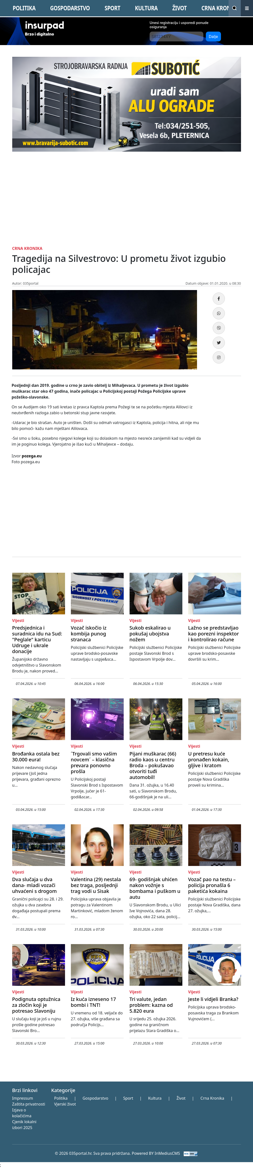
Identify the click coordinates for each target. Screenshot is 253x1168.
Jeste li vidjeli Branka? (213, 999)
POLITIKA (24, 8)
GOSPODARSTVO (70, 8)
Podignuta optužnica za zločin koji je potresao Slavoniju (36, 1005)
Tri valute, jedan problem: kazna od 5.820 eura (151, 1005)
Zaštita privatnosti (28, 1104)
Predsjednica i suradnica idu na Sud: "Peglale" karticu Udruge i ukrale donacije (37, 639)
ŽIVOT (179, 8)
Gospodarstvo (95, 1098)
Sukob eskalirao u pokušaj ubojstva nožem (150, 633)
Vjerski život (65, 1104)
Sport (128, 1098)
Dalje (213, 36)
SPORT (112, 8)
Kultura (155, 1098)
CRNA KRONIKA (220, 8)
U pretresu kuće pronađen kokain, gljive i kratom (208, 759)
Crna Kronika (212, 1098)
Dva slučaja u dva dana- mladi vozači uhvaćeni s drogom (34, 885)
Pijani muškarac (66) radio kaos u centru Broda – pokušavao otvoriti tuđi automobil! (153, 765)
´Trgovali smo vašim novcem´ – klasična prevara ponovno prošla (94, 762)
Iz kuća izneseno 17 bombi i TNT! (93, 1002)
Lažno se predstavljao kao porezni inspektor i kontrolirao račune (213, 633)
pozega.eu (32, 456)
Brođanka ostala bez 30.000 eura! (36, 756)
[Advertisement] (126, 197)
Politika (60, 1098)
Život (181, 1098)
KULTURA (146, 8)
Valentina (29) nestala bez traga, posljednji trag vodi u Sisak (96, 885)
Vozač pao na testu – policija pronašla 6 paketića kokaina (212, 885)
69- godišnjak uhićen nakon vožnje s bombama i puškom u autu (155, 888)
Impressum (22, 1098)
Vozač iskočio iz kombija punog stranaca (89, 633)
